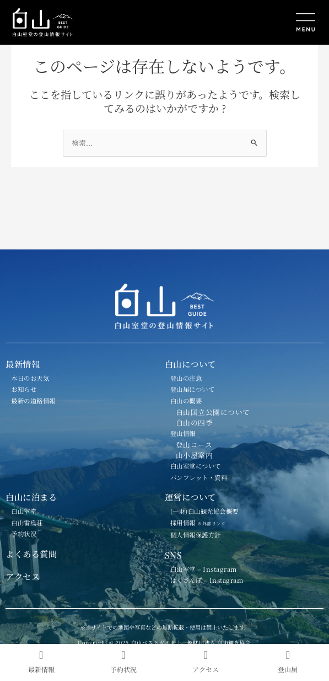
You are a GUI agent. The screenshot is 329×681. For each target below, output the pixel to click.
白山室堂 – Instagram (203, 569)
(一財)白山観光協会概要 (204, 511)
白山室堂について (195, 465)
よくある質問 (31, 553)
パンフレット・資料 (199, 477)
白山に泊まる (31, 497)
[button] (243, 23)
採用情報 (202, 522)
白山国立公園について (213, 412)
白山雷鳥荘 (27, 522)
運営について (190, 497)
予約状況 (23, 533)
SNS (173, 555)
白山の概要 (186, 400)
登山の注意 (186, 378)
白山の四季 (194, 422)
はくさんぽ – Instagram (207, 580)
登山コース (194, 444)
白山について (190, 364)
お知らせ (23, 389)
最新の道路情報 (33, 400)
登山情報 (183, 433)
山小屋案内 (194, 455)
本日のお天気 (30, 378)
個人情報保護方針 (195, 534)
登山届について (192, 389)
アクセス (23, 576)
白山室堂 (23, 511)
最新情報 (23, 364)
